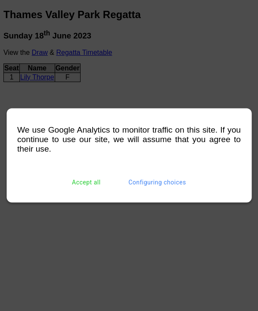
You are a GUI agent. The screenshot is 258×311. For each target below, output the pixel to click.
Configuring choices (157, 182)
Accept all (86, 182)
